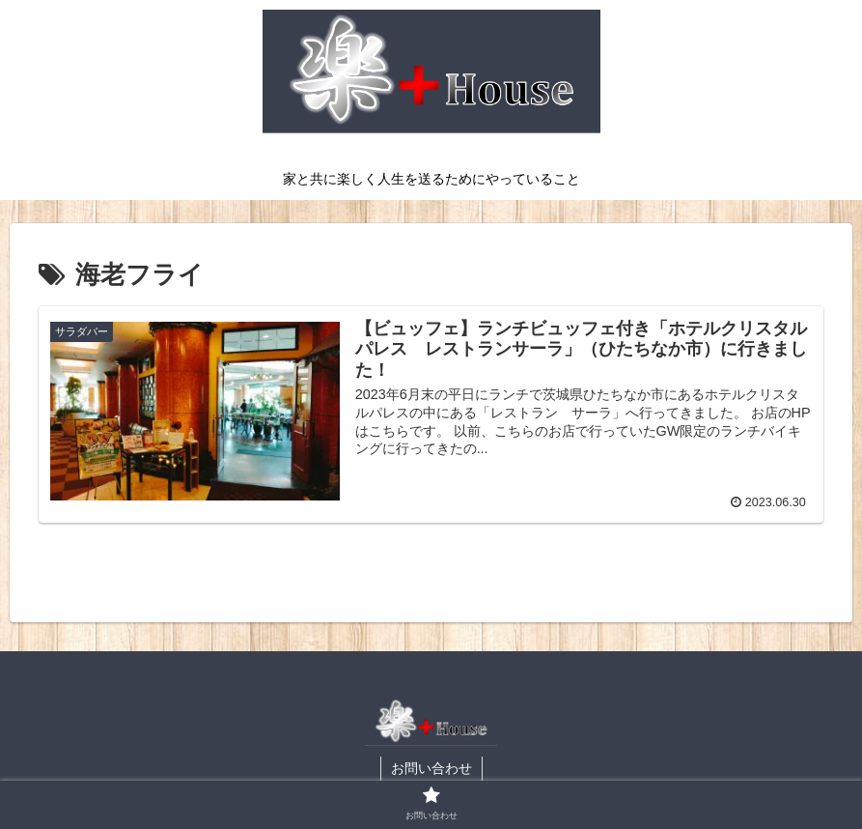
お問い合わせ (431, 768)
